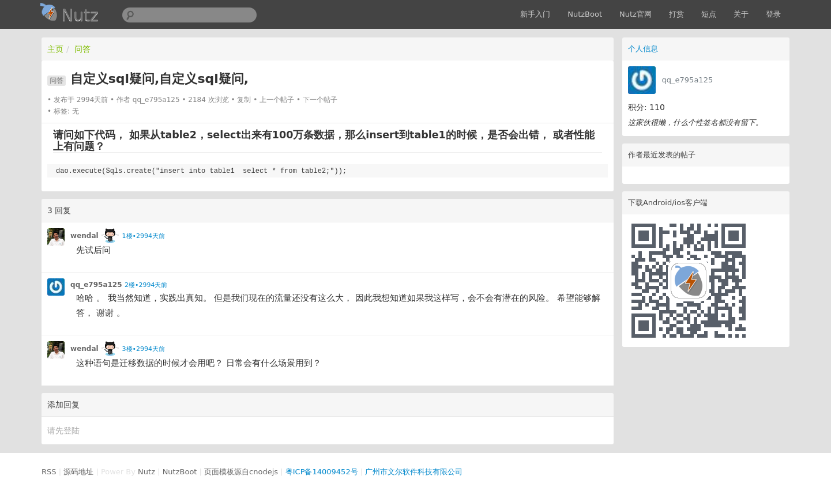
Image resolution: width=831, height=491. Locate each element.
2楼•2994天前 (146, 285)
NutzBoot (584, 14)
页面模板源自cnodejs (241, 471)
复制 (244, 100)
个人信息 (643, 48)
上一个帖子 (277, 100)
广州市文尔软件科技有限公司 (413, 471)
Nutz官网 (635, 14)
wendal (84, 236)
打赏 (676, 14)
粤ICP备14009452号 (321, 471)
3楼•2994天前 (143, 349)
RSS (49, 471)
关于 (741, 14)
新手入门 (535, 14)
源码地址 (78, 471)
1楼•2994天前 (143, 236)
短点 (708, 14)
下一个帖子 (320, 100)
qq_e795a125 (687, 79)
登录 (773, 14)
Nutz (146, 471)
